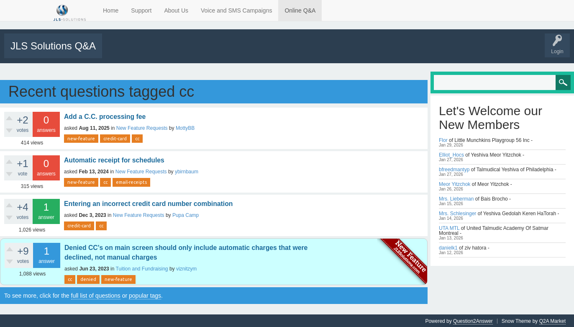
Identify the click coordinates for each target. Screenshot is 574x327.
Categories (206, 51)
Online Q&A (299, 10)
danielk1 (448, 247)
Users (234, 51)
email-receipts (131, 181)
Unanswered (149, 51)
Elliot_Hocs (451, 154)
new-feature (81, 137)
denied (88, 278)
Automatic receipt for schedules (114, 159)
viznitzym (186, 268)
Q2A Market (552, 320)
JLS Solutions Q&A (53, 45)
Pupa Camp (185, 214)
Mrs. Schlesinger (457, 213)
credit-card (115, 137)
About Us (176, 10)
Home (110, 10)
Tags (178, 51)
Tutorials (306, 51)
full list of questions (95, 294)
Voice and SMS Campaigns (236, 10)
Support (141, 10)
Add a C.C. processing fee (105, 115)
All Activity (118, 51)
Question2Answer (473, 320)
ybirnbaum (186, 171)
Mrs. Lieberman (456, 198)
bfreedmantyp (454, 169)
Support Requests (270, 51)
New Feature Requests (142, 127)
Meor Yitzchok (454, 183)
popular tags (145, 294)
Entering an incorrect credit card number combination (148, 202)
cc (137, 137)
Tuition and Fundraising (142, 268)
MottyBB (185, 127)
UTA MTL (449, 227)
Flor (443, 139)
